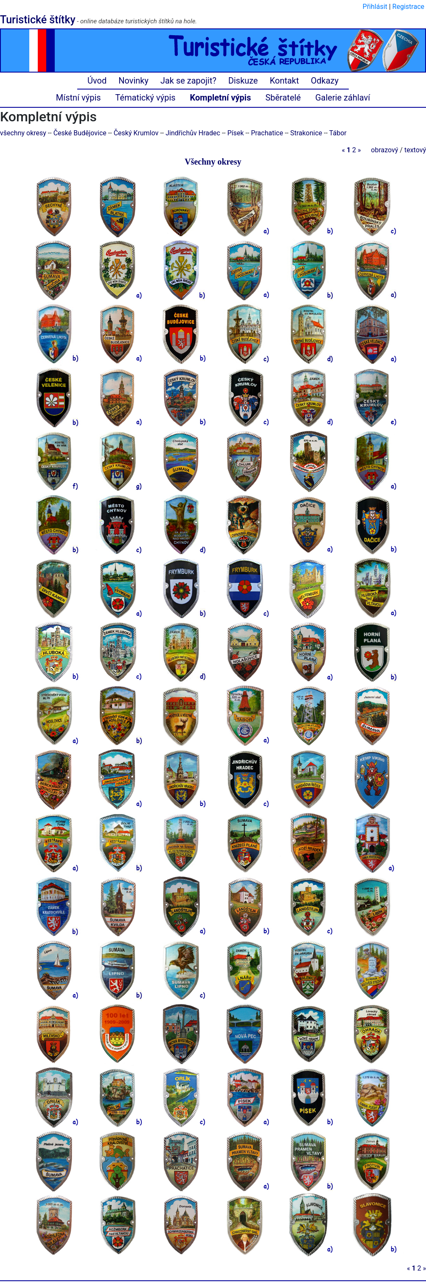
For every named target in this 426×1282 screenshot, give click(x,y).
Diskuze (243, 81)
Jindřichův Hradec (192, 133)
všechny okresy (23, 133)
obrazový (384, 150)
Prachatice (267, 133)
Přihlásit (375, 7)
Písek (235, 133)
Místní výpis (78, 97)
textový (415, 150)
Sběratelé (283, 97)
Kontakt (284, 81)
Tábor (338, 133)
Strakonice (306, 133)
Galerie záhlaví (342, 97)
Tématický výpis (145, 97)
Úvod (96, 81)
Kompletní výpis (220, 97)
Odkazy (325, 81)
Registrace (408, 7)
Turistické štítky (38, 20)
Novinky (133, 81)
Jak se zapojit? (188, 81)
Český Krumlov (136, 133)
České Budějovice (79, 133)
